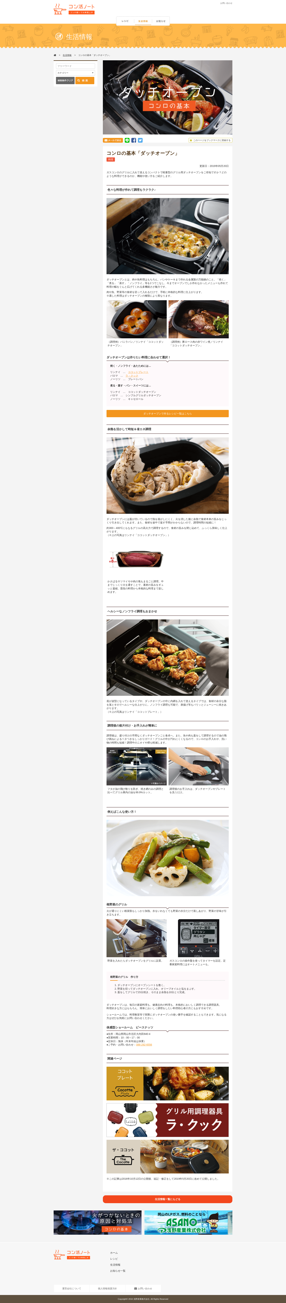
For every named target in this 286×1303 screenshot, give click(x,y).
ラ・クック (131, 375)
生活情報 (143, 21)
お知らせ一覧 (117, 1270)
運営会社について (71, 1288)
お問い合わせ (226, 3)
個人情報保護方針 (107, 1288)
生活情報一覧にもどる (167, 1199)
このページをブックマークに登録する (210, 140)
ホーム (114, 1252)
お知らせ (161, 21)
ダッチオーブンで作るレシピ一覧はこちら (167, 413)
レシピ (125, 21)
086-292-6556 (144, 1044)
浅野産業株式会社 (142, 1299)
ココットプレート (138, 372)
